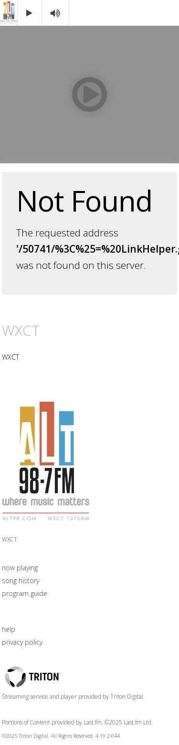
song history (20, 580)
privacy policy (22, 642)
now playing (20, 567)
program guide (24, 593)
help (8, 629)
